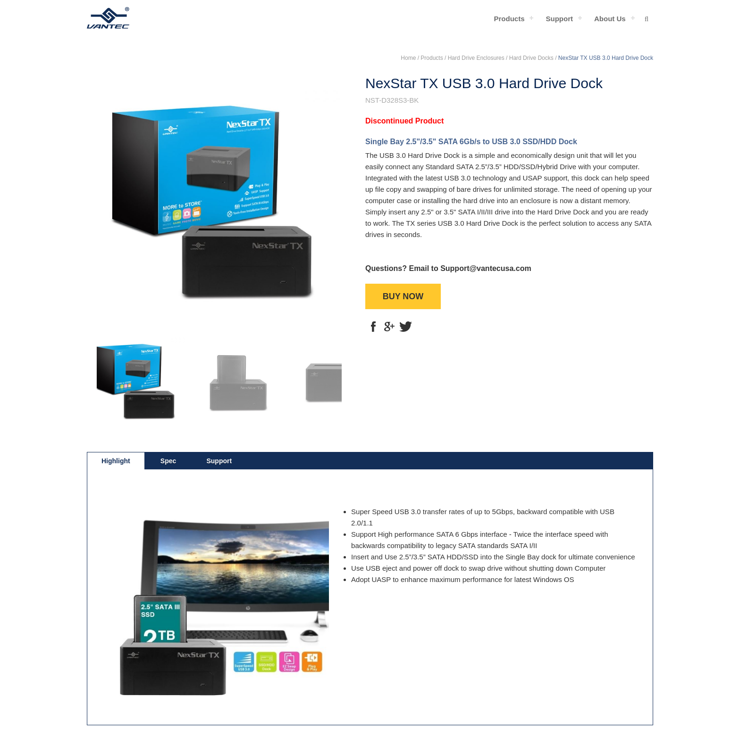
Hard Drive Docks (531, 58)
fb (373, 327)
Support (559, 19)
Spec (168, 461)
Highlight (115, 461)
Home (408, 58)
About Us (610, 19)
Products (509, 19)
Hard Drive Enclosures (476, 58)
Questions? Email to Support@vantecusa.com (448, 268)
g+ (389, 327)
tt (405, 327)
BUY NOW (403, 296)
